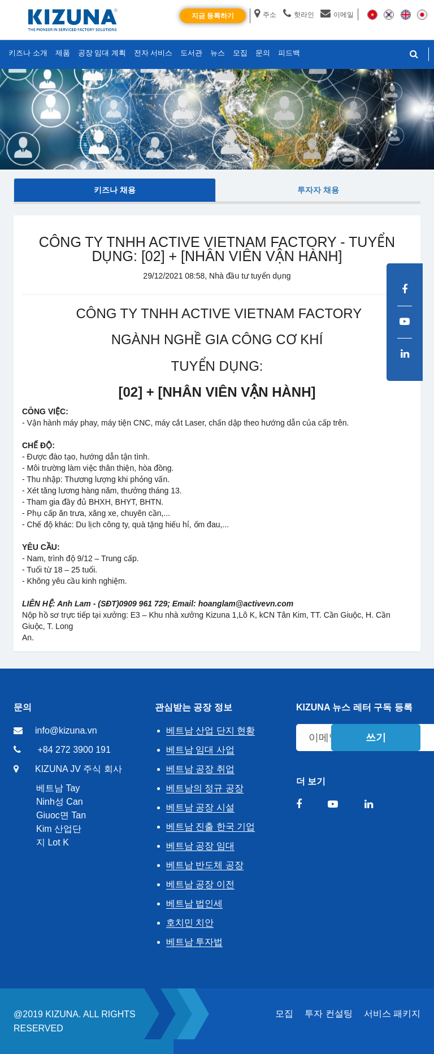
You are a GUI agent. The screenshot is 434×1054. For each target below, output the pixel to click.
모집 (284, 1013)
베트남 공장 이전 (200, 884)
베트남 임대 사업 (200, 749)
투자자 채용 (318, 189)
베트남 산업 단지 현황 (210, 730)
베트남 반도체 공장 (205, 865)
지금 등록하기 (213, 16)
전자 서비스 (153, 53)
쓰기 (376, 737)
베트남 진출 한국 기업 (210, 826)
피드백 (289, 53)
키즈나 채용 (115, 189)
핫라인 (298, 15)
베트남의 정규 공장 (205, 788)
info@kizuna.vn (66, 730)
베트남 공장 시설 (200, 807)
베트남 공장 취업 (200, 769)
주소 (265, 15)
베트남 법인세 (194, 903)
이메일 (337, 15)
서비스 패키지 (392, 1013)
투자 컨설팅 (328, 1013)
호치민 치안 (190, 922)
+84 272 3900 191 (73, 749)
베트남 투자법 (194, 942)
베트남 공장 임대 (200, 846)
